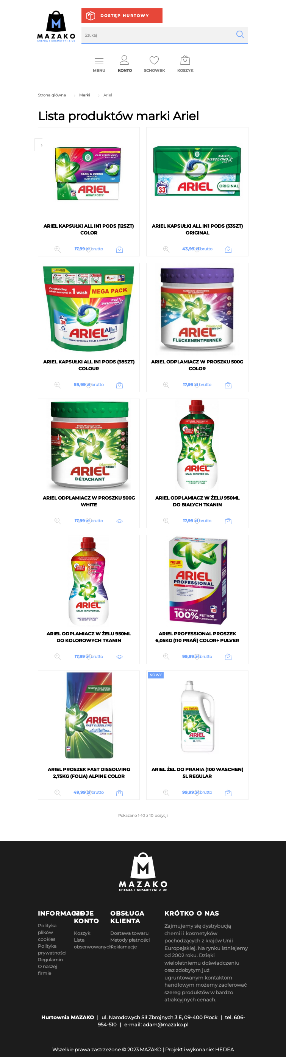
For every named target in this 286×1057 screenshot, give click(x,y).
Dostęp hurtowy (124, 15)
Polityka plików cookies (47, 932)
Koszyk (82, 933)
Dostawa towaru (129, 933)
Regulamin (50, 959)
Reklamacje (123, 947)
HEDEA (224, 1049)
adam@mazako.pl (166, 1024)
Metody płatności (130, 940)
